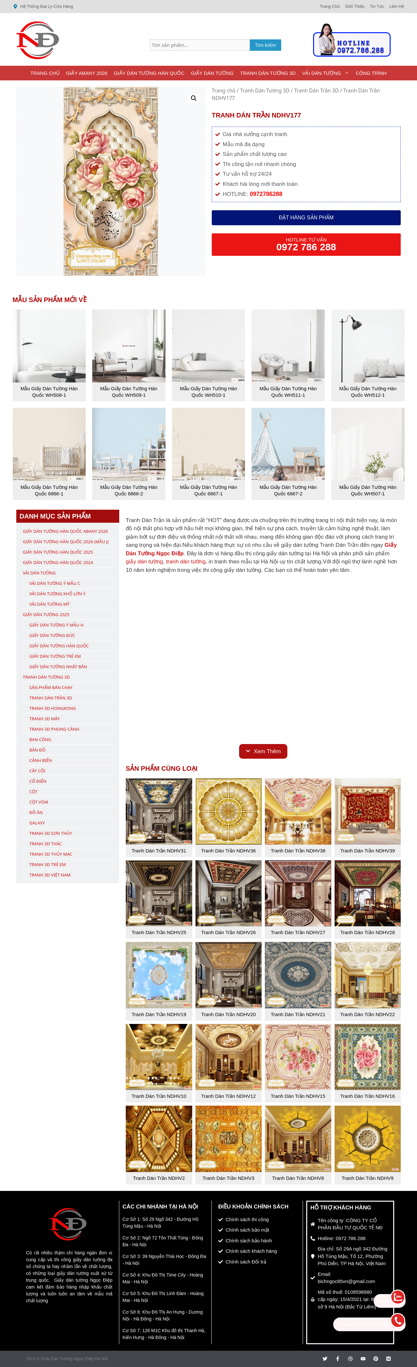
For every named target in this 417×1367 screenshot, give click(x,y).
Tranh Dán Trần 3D (316, 90)
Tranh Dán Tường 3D (267, 73)
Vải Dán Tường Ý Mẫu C (54, 583)
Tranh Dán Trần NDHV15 (298, 1096)
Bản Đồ (37, 750)
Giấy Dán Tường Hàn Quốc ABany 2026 (65, 531)
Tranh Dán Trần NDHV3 (228, 1178)
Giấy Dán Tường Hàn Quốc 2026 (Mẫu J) (65, 542)
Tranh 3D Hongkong (52, 708)
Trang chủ (224, 90)
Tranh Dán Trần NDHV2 (159, 1178)
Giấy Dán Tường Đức (52, 635)
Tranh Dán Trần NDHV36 (228, 850)
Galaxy (37, 823)
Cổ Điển (38, 781)
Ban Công (40, 739)
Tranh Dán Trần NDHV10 (159, 1096)
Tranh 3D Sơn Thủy (50, 833)
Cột (33, 791)
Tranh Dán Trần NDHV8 (298, 1178)
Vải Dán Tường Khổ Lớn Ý (57, 594)
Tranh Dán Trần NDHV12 (228, 1096)
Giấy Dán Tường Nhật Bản (58, 667)
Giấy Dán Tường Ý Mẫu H (56, 625)
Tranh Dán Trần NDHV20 (228, 1014)
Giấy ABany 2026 (87, 73)
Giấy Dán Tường (212, 73)
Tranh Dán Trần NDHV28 (367, 932)
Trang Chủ (44, 73)
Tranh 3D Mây (44, 719)
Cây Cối (37, 771)
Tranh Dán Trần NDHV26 (228, 932)
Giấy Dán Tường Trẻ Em (55, 656)
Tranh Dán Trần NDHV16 (367, 1096)
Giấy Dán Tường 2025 (46, 614)
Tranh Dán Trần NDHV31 (159, 850)
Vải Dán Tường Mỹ (49, 604)
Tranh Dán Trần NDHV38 (298, 850)
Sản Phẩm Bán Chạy (50, 687)
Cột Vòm (38, 802)
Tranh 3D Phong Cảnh (54, 729)
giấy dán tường (144, 562)
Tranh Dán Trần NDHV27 (298, 932)
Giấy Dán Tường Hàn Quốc (149, 73)
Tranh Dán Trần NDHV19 (159, 1014)
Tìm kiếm (265, 45)
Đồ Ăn (36, 812)
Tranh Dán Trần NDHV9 (368, 1178)
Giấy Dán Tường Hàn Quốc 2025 (58, 552)
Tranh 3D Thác (45, 844)
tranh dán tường (186, 562)
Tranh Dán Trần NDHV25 (159, 932)
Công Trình (371, 73)
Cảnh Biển (40, 760)
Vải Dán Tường (327, 73)
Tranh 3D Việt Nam (50, 875)
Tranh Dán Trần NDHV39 (367, 850)
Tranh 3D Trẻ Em (47, 864)
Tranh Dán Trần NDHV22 (367, 1014)
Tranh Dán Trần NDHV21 (298, 1014)
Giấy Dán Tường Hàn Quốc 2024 (58, 562)
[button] (194, 98)
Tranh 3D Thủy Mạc (50, 854)
